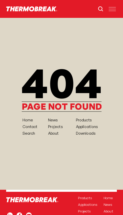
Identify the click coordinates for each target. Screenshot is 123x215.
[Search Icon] (101, 9)
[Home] (31, 8)
